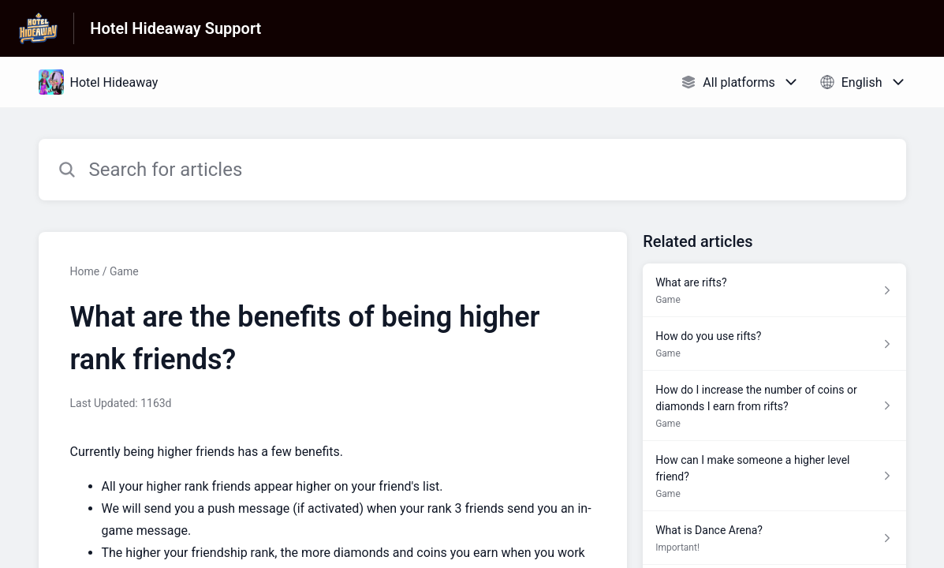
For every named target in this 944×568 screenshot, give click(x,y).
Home (85, 271)
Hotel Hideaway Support (175, 28)
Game (124, 271)
